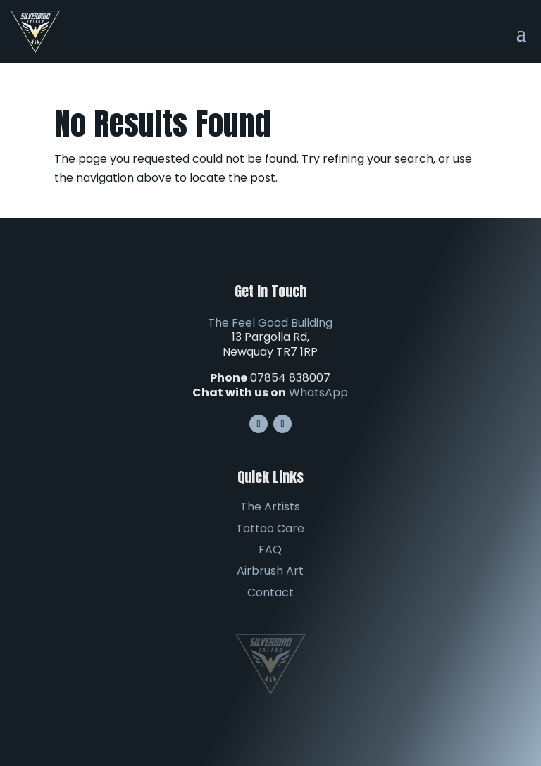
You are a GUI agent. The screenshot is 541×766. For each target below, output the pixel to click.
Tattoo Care (270, 528)
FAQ (270, 549)
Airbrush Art (270, 571)
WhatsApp (318, 392)
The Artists (270, 506)
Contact (270, 592)
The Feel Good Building (270, 323)
